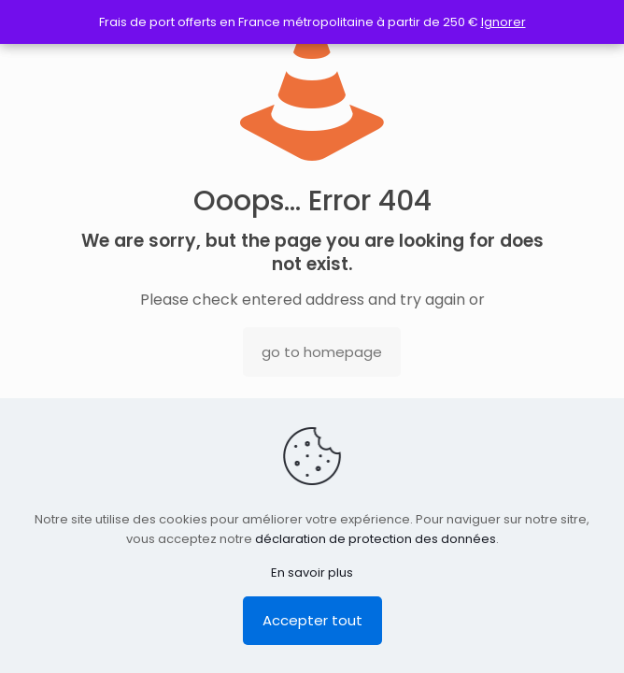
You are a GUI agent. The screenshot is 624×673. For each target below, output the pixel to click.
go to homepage (322, 352)
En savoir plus (312, 572)
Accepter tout (312, 620)
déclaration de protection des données (375, 539)
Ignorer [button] (503, 22)
